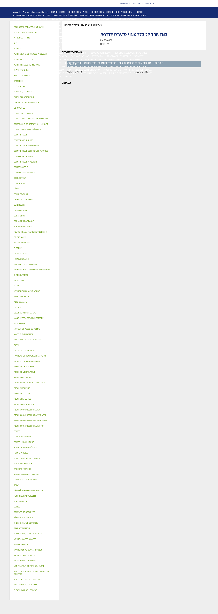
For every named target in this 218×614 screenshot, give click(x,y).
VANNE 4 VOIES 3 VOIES (50, 59)
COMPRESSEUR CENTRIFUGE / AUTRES (31, 15)
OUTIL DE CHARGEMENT (115, 22)
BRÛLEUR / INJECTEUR (120, 73)
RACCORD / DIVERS (112, 70)
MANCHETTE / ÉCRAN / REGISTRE (100, 63)
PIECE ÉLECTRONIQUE (24, 404)
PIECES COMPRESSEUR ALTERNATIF (30, 19)
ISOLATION (139, 56)
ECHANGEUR (65, 25)
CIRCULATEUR (101, 42)
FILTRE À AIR (54, 63)
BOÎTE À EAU (98, 56)
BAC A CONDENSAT (80, 56)
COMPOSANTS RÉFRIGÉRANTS (27, 49)
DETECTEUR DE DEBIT (94, 49)
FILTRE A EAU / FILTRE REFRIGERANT (60, 73)
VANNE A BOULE (88, 59)
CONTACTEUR (156, 32)
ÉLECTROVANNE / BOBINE (111, 59)
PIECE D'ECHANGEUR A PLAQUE (28, 29)
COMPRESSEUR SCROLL (102, 12)
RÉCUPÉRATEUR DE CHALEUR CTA (135, 63)
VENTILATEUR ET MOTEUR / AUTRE (29, 32)
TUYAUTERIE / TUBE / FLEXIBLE (131, 66)
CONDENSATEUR (130, 36)
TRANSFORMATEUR (83, 36)
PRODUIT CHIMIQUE (23, 70)
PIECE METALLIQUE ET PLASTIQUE (130, 53)
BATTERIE (79, 25)
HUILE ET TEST (48, 46)
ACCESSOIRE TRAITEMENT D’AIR (29, 63)
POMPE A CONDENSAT (81, 42)
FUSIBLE (116, 36)
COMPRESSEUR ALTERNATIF (129, 12)
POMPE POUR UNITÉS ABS (25, 46)
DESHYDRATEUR (140, 49)
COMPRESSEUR (58, 12)
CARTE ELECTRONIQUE (123, 19)
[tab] (34, 81)
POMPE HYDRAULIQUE (57, 42)
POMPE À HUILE (126, 46)
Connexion (149, 3)
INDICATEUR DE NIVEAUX (87, 70)
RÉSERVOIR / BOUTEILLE (119, 56)
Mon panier (138, 3)
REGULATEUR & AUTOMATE (88, 22)
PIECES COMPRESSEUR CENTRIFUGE (128, 15)
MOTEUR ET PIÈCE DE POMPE (124, 42)
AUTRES (109, 66)
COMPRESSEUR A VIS (78, 12)
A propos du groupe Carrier (35, 12)
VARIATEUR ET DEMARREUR (133, 32)
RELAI (16, 36)
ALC (55, 25)
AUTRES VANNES (134, 59)
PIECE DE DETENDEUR (100, 53)
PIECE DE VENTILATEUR (84, 32)
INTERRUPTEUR (29, 36)
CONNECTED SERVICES (115, 39)
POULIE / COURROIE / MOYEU (50, 70)
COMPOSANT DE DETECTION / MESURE (31, 25)
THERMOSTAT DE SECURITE (142, 39)
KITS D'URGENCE (89, 73)
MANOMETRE (56, 76)
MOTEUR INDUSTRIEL (59, 32)
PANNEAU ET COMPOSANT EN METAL (51, 56)
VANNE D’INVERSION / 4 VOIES (58, 53)
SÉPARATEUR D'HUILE (105, 46)
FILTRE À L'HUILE (83, 46)
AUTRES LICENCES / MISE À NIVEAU (85, 66)
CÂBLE (43, 36)
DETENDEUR (81, 53)
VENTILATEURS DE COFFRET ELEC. (29, 39)
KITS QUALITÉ (40, 76)
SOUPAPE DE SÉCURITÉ (119, 49)
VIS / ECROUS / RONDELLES (26, 73)
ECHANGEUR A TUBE (120, 25)
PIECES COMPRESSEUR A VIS (94, 15)
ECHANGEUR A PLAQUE (97, 25)
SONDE (52, 39)
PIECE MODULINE (21, 76)
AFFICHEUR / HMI (64, 22)
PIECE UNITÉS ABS (143, 73)
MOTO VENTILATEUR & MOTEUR (92, 29)
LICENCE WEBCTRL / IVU (25, 66)
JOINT (69, 70)
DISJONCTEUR (102, 36)
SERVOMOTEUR (71, 59)
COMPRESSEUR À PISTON (65, 15)
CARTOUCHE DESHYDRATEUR (27, 53)
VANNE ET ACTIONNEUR (24, 59)
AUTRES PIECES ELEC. (24, 42)
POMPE (40, 42)
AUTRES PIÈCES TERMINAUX (138, 70)
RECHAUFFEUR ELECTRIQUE (71, 39)
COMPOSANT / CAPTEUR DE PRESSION (63, 49)
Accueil (16, 12)
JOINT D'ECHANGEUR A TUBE (60, 29)
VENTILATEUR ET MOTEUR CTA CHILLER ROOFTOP (134, 29)
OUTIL (103, 73)
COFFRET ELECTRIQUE (60, 36)
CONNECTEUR (94, 39)
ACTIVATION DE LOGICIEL (52, 66)
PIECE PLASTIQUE (22, 56)
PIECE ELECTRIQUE (108, 32)
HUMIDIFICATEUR (73, 63)
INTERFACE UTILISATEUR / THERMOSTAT (33, 22)
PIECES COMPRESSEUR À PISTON (67, 19)
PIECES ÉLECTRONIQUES (97, 19)
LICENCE (158, 63)
